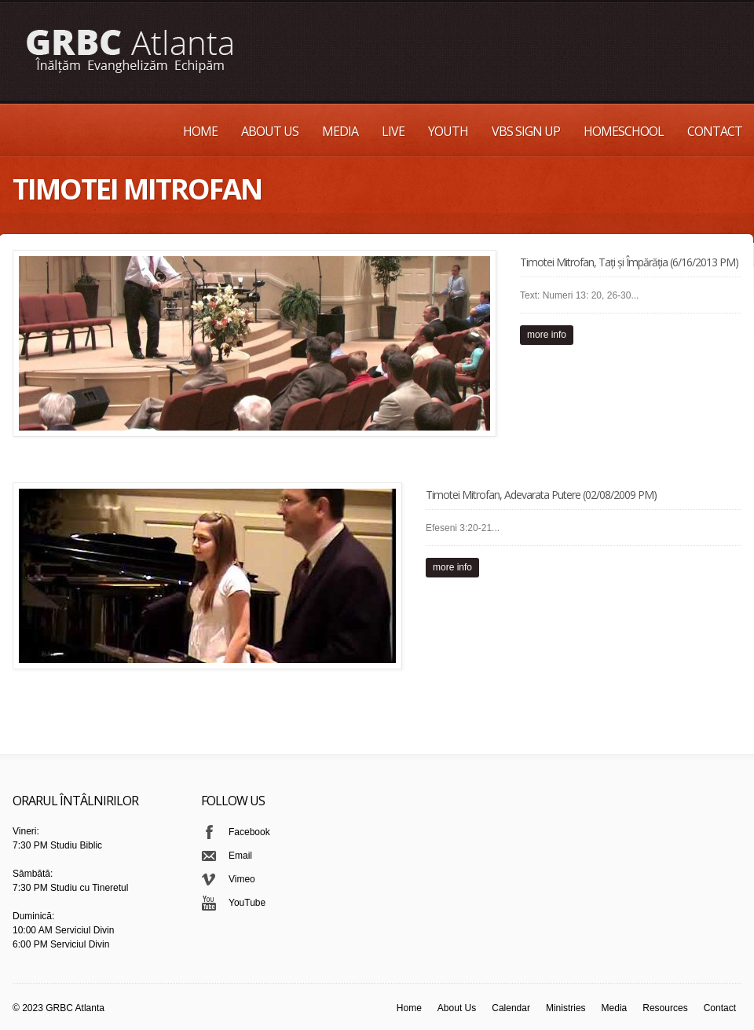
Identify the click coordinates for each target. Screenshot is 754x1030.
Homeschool (624, 131)
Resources (664, 1008)
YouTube (247, 902)
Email (240, 855)
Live (393, 131)
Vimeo (242, 879)
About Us (269, 131)
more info (546, 334)
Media (340, 131)
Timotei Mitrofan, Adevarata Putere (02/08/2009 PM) (541, 494)
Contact (714, 131)
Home (200, 131)
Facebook (249, 832)
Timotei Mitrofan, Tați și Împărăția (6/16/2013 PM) (629, 262)
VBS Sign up (526, 131)
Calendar (511, 1008)
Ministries (566, 1008)
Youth (448, 131)
